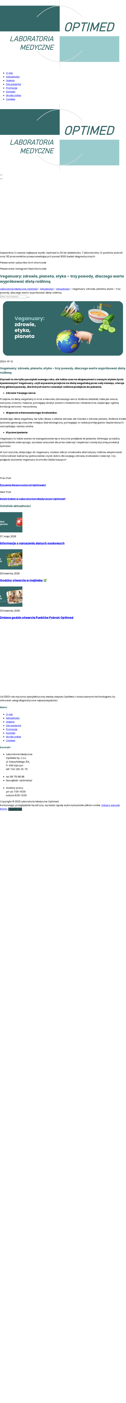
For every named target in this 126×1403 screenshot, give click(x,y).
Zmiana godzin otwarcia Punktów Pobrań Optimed (36, 618)
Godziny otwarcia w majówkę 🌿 (23, 580)
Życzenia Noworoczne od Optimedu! (23, 485)
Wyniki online (13, 95)
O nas (9, 73)
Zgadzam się (15, 809)
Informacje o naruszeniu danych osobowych (32, 543)
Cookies (10, 99)
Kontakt (10, 91)
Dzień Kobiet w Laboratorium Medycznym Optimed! (33, 499)
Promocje (11, 88)
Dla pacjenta (13, 84)
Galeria (10, 80)
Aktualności (13, 77)
